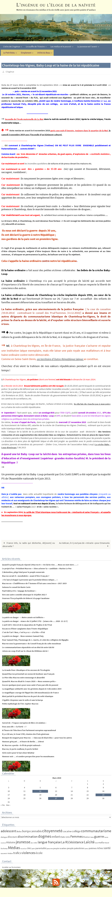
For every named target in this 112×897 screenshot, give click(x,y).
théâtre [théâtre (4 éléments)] (10, 853)
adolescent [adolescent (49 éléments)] (8, 831)
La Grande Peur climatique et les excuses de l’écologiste (26, 670)
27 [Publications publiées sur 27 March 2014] (56, 798)
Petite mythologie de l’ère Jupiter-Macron (20, 703)
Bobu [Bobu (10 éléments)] (19, 831)
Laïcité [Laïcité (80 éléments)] (89, 841)
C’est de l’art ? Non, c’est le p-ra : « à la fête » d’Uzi (23, 632)
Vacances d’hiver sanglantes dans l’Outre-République (25, 628)
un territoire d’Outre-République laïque (60, 359)
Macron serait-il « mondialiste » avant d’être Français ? (25, 576)
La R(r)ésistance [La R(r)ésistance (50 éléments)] (72, 842)
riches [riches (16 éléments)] (100, 848)
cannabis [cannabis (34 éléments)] (36, 831)
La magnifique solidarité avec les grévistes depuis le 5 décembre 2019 (31, 688)
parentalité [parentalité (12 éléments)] (40, 848)
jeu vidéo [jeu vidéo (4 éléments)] (34, 842)
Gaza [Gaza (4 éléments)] (92, 837)
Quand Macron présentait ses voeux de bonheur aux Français (28, 673)
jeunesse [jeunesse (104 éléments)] (23, 841)
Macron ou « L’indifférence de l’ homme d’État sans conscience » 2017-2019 (34, 583)
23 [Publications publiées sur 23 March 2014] (103, 794)
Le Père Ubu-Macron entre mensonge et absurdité (23, 677)
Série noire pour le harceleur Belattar (18, 752)
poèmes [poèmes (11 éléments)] (92, 848)
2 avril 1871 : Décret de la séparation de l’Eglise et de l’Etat (27, 624)
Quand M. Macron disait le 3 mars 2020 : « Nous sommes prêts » (29, 681)
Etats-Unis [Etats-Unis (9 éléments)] (65, 836)
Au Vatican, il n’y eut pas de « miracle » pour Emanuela (84, 544)
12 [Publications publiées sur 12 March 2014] (40, 791)
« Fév (3, 805)
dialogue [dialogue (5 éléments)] (4, 837)
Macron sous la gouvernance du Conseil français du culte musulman (31, 643)
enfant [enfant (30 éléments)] (56, 836)
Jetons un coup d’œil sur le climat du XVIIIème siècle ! (25, 651)
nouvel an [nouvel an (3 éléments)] (23, 848)
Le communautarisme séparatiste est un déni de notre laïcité (28, 647)
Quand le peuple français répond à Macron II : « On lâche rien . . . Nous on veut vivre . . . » (41, 564)
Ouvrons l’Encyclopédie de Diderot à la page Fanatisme (25, 598)
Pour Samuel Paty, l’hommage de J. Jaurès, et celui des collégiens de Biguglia (35, 639)
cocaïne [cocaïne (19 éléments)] (67, 831)
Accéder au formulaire (11, 867)
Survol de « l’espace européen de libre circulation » (24, 722)
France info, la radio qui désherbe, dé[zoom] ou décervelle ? (29, 544)
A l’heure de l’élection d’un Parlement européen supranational (29, 730)
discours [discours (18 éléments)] (12, 836)
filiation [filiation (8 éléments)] (86, 836)
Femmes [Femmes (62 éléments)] (76, 836)
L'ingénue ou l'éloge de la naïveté (56, 5)
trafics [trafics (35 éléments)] (17, 853)
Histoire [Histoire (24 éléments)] (10, 842)
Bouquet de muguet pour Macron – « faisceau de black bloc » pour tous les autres (37, 737)
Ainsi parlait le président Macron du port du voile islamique (27, 696)
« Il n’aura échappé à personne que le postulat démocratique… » (30, 579)
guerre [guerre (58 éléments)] (99, 836)
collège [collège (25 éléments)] (76, 831)
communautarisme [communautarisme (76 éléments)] (96, 830)
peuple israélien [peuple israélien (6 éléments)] (60, 848)
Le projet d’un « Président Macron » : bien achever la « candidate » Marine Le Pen (36, 568)
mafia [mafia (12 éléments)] (101, 842)
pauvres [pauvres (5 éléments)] (50, 848)
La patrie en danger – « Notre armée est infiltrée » (23, 617)
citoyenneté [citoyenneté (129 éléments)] (52, 830)
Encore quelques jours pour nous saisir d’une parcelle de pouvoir (30, 685)
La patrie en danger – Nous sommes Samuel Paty (23, 636)
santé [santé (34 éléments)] (107, 848)
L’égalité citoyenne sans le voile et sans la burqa (22, 700)
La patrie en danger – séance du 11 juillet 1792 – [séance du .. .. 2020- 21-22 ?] (35, 621)
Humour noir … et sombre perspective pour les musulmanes (28, 756)
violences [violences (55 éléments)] (28, 852)
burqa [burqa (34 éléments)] (26, 831)
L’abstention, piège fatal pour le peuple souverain (23, 572)
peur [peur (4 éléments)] (86, 848)
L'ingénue (10, 71)
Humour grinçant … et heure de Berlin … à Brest (23, 741)
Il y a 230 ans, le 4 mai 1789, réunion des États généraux (25, 734)
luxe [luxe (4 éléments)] (96, 842)
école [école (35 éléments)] (39, 853)
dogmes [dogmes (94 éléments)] (44, 836)
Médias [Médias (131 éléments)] (14, 847)
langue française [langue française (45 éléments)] (49, 842)
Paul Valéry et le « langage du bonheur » (19, 590)
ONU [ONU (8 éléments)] (29, 848)
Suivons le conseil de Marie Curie (16, 587)
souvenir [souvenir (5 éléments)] (4, 853)
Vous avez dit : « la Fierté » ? (14, 726)
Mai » (8, 805)
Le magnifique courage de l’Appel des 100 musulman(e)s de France (30, 692)
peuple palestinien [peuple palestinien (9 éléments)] (75, 848)
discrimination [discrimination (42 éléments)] (28, 836)
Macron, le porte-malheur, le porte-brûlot (20, 749)
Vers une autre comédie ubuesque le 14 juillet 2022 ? (24, 594)
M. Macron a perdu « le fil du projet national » (21, 745)
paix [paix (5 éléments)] (33, 848)
